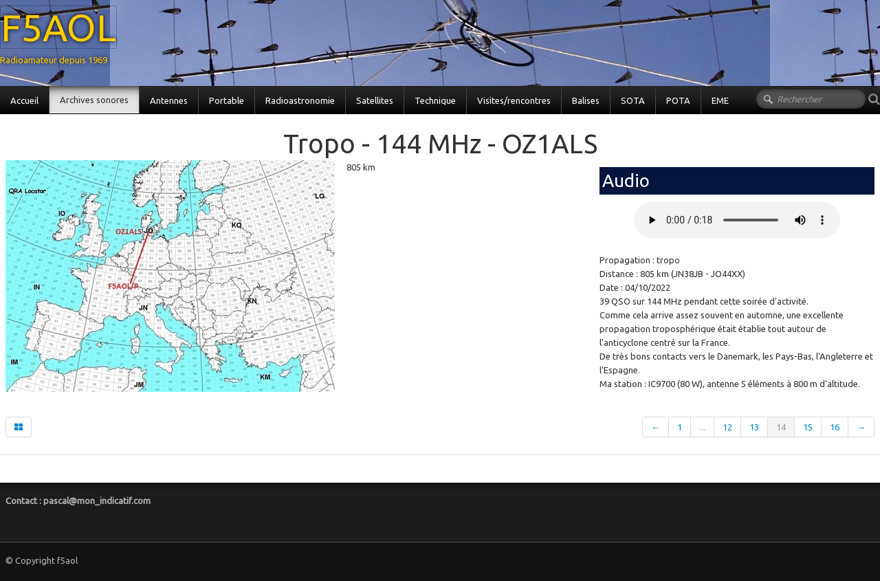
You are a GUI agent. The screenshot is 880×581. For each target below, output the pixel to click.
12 (727, 427)
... (702, 427)
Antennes (169, 100)
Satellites (374, 100)
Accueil (24, 100)
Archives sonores (94, 100)
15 (808, 427)
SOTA (633, 100)
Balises (586, 100)
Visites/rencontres (514, 100)
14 (781, 427)
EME (720, 100)
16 (834, 427)
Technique (435, 100)
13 (754, 427)
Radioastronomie (300, 100)
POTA (678, 100)
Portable (226, 100)
